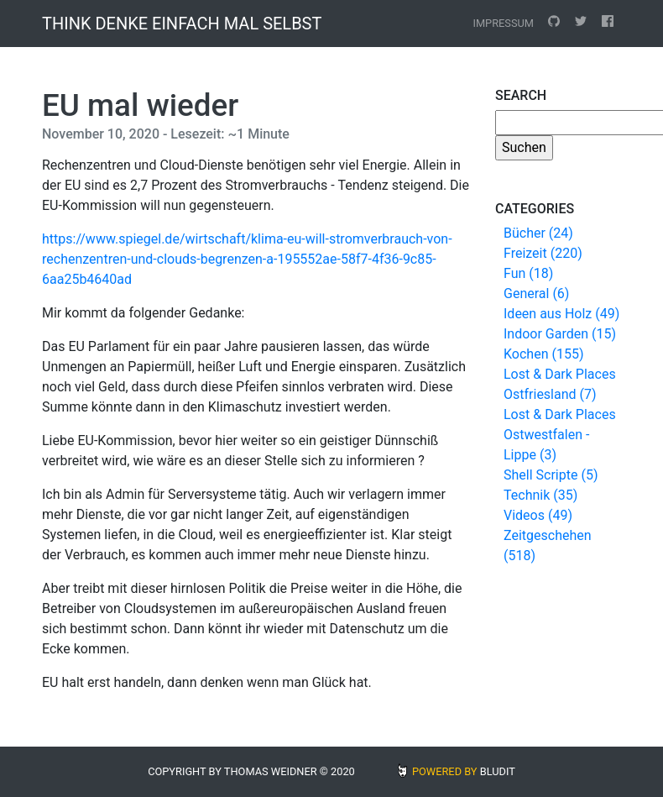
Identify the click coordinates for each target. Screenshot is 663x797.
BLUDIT (497, 771)
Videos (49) (538, 515)
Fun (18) (528, 273)
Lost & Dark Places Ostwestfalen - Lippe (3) (560, 434)
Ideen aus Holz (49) (561, 314)
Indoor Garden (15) (560, 334)
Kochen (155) (543, 354)
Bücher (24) (538, 233)
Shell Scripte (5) (551, 475)
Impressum (503, 23)
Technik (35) (540, 495)
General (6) (536, 293)
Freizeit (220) (543, 253)
